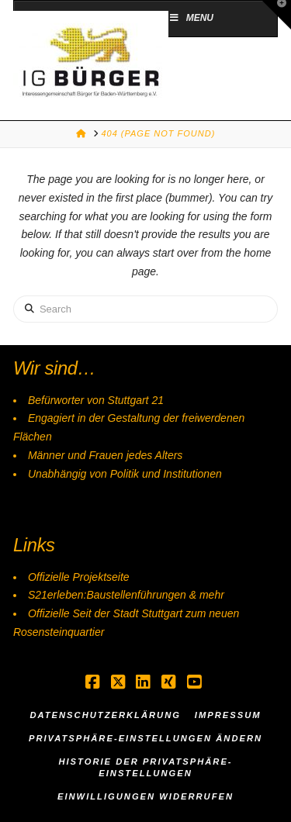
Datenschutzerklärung (105, 715)
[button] (276, 14)
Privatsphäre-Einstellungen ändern (145, 738)
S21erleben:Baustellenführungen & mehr (126, 595)
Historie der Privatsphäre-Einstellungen (145, 767)
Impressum (228, 715)
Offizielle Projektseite (79, 577)
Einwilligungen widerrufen (145, 796)
